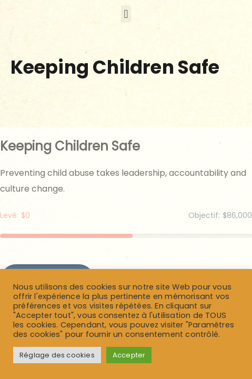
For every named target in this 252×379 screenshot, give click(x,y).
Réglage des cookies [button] (57, 355)
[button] (126, 14)
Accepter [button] (129, 355)
